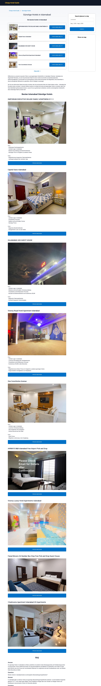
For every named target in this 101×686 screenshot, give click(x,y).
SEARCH (82, 29)
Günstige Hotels (26, 10)
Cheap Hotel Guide (12, 3)
